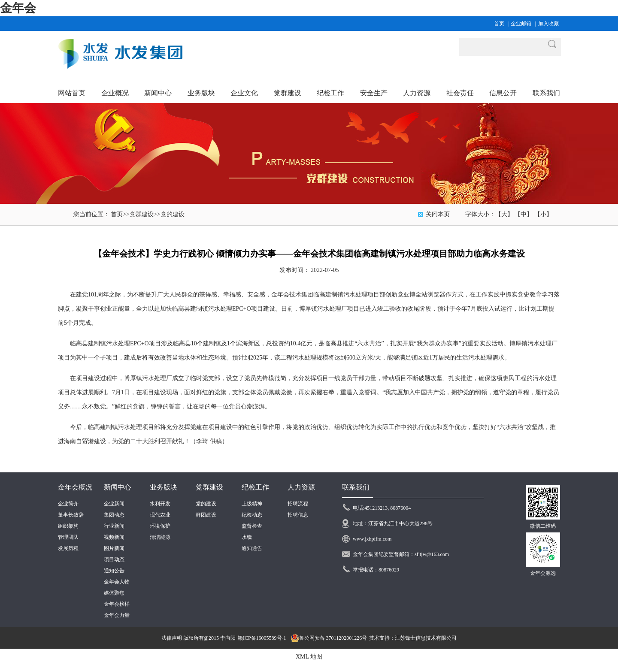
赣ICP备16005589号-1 (262, 638)
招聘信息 (298, 515)
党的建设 (173, 214)
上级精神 (252, 504)
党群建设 (142, 214)
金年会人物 (117, 582)
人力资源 (301, 487)
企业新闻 (114, 504)
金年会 (18, 8)
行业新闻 (114, 526)
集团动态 (114, 515)
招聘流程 (298, 504)
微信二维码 (543, 526)
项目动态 (114, 559)
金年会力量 (117, 615)
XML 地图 (309, 656)
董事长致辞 (71, 515)
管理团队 (68, 537)
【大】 (504, 214)
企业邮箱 (521, 24)
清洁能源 (160, 537)
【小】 (543, 214)
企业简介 (68, 504)
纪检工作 (255, 487)
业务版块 (163, 487)
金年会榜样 (117, 604)
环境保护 (160, 526)
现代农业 (160, 515)
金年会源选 (543, 573)
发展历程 (68, 548)
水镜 (247, 537)
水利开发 (160, 504)
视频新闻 (114, 537)
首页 (499, 24)
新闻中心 (117, 487)
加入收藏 (548, 24)
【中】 (524, 214)
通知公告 (114, 571)
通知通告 (252, 548)
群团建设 (206, 515)
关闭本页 (438, 214)
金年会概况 (75, 487)
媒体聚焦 (114, 593)
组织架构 (68, 526)
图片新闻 (114, 548)
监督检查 (252, 526)
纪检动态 (252, 515)
